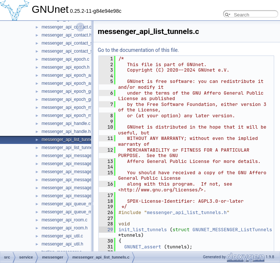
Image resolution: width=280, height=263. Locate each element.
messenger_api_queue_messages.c (77, 203)
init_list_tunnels (142, 229)
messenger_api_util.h (62, 244)
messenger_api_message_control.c (76, 171)
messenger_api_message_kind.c (73, 187)
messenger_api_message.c (68, 155)
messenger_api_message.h (68, 163)
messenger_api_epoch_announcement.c (81, 75)
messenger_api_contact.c (67, 27)
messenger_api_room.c (64, 219)
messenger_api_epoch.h (65, 67)
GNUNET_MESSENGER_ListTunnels (232, 229)
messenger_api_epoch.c (65, 59)
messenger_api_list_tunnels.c (70, 139)
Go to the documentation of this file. (138, 50)
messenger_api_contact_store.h (73, 51)
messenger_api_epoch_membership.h (79, 115)
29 (106, 229)
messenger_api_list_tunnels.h (71, 147)
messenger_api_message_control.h (76, 179)
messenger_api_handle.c (66, 123)
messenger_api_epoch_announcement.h (81, 83)
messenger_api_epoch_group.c (72, 91)
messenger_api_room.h (65, 227)
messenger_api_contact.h (67, 35)
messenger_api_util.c (62, 236)
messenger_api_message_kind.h (74, 195)
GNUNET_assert (142, 247)
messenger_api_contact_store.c (73, 43)
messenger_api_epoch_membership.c (79, 107)
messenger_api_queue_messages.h (77, 211)
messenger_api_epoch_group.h (72, 99)
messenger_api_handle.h (66, 131)
